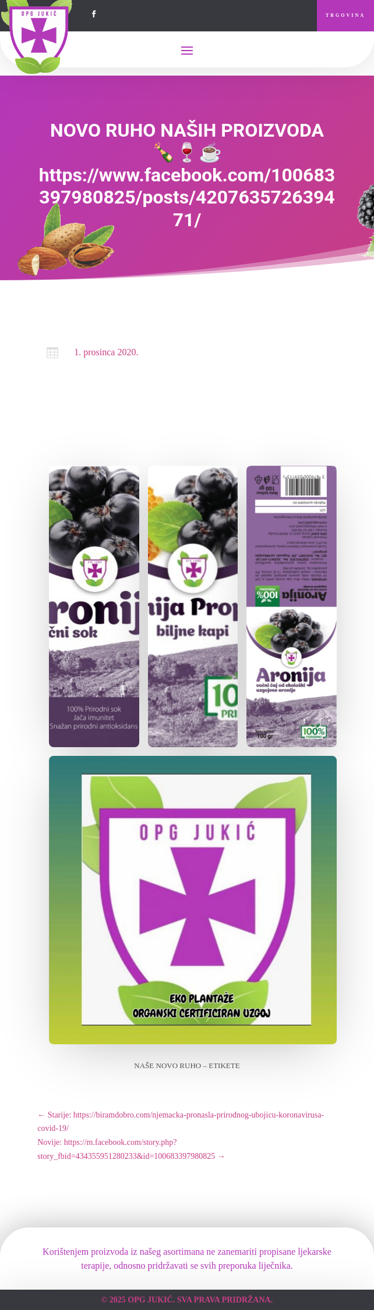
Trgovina (345, 15)
